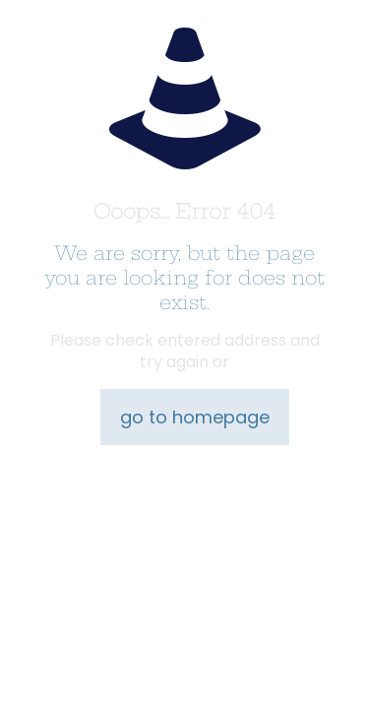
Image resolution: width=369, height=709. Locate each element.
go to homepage (195, 417)
